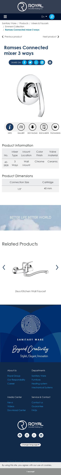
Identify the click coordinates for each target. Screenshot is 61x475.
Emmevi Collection (14, 26)
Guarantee (37, 406)
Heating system (39, 383)
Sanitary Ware (9, 23)
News (10, 402)
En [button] (43, 16)
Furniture (36, 379)
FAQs (34, 410)
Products (23, 23)
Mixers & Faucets (39, 23)
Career (11, 383)
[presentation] (4, 267)
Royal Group (13, 375)
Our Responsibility (16, 379)
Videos (10, 406)
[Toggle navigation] (5, 16)
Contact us (37, 402)
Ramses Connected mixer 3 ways (22, 29)
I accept (30, 471)
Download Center (16, 410)
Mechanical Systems (42, 387)
